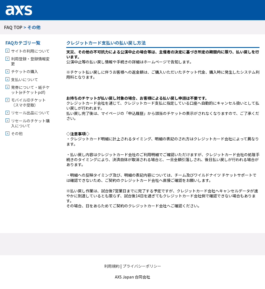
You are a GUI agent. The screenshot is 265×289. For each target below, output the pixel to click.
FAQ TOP (13, 27)
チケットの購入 (24, 71)
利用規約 (112, 266)
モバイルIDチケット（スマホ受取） (28, 102)
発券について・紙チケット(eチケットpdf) (30, 89)
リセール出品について (30, 112)
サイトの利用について (30, 51)
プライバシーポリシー (142, 266)
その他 (17, 133)
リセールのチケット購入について (30, 123)
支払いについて (24, 79)
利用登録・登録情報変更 (30, 61)
